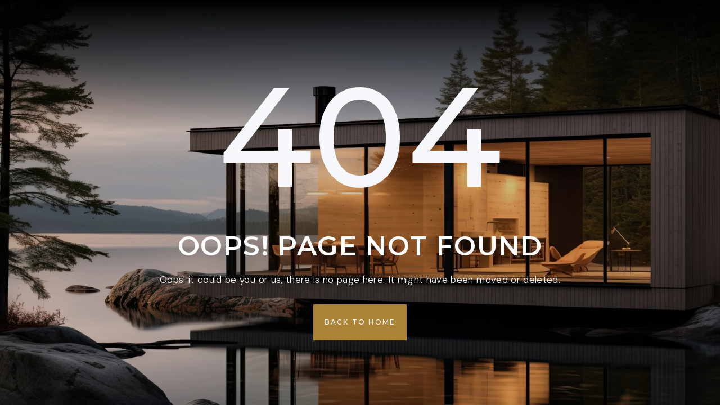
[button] (360, 322)
